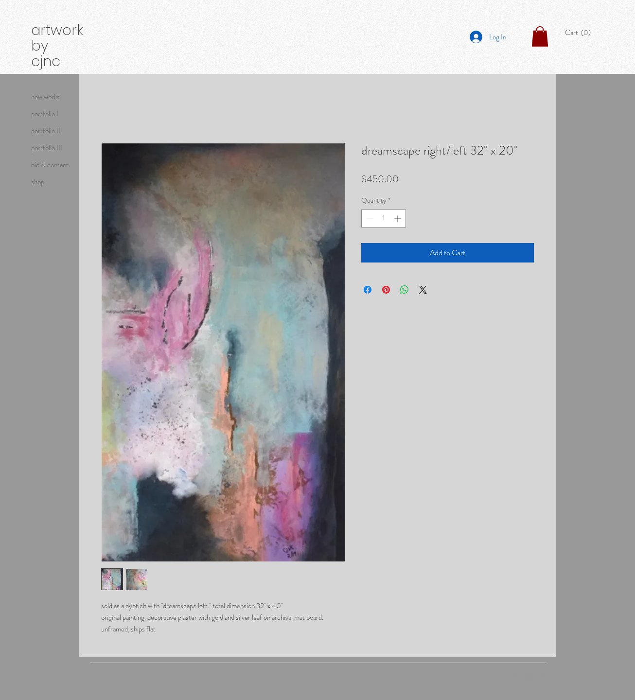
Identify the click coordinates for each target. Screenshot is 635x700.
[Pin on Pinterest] (386, 290)
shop (37, 181)
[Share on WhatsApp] (404, 290)
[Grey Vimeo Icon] (541, 675)
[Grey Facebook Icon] (516, 675)
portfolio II (45, 130)
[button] (580, 32)
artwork (57, 30)
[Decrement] (369, 218)
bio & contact (50, 164)
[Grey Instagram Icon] (529, 675)
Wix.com (241, 676)
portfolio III (46, 147)
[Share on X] (423, 290)
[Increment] (398, 218)
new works (45, 96)
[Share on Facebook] (367, 290)
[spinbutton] (383, 218)
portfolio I (44, 113)
